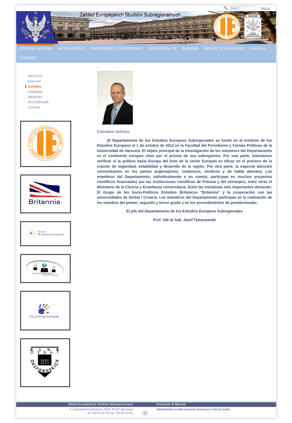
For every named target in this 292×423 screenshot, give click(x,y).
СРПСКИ (34, 107)
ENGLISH (34, 81)
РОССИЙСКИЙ (38, 102)
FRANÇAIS (35, 91)
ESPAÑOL (35, 86)
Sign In (265, 8)
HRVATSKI (35, 97)
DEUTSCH (35, 76)
